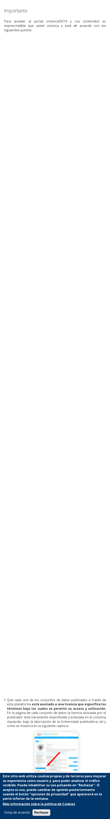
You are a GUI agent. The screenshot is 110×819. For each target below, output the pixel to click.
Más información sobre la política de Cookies (39, 804)
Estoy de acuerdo (17, 812)
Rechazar (41, 812)
